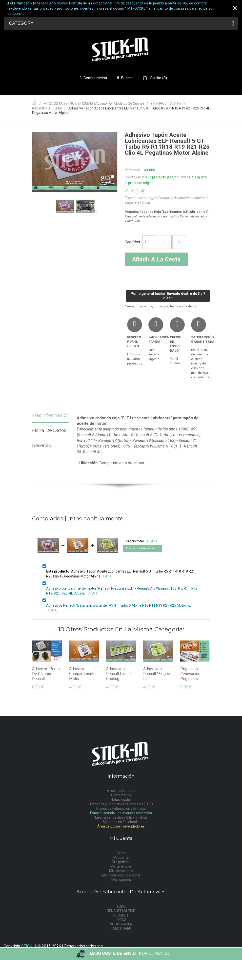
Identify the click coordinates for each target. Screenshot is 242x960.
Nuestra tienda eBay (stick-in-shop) (121, 817)
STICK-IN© (31, 946)
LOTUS (121, 920)
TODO (121, 906)
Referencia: (133, 170)
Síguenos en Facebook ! (121, 822)
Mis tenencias (121, 866)
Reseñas (41, 445)
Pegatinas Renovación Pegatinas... (190, 673)
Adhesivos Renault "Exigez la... (156, 673)
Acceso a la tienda (121, 791)
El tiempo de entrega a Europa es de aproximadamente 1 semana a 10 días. (166, 200)
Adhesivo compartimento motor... (82, 673)
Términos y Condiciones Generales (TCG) (121, 804)
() (158, 78)
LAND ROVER (121, 929)
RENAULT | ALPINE (121, 911)
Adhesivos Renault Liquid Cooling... (118, 673)
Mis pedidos (121, 862)
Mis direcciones (121, 871)
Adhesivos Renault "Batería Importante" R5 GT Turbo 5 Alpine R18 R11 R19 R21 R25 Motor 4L (118, 605)
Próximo (98, 211)
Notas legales (121, 800)
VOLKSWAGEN (121, 924)
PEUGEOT (121, 915)
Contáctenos (121, 795)
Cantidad (132, 242)
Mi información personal (121, 875)
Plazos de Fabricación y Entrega (121, 809)
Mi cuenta (121, 857)
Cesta (121, 853)
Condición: (133, 177)
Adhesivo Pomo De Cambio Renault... (46, 673)
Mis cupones (121, 880)
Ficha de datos (49, 430)
